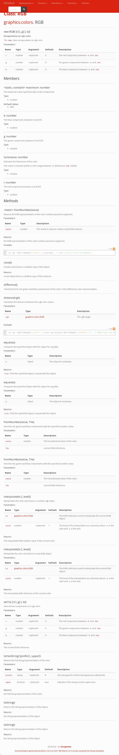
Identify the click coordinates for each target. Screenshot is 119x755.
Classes (42, 3)
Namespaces (26, 3)
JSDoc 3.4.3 (46, 751)
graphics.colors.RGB (34, 316)
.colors (26, 22)
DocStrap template (95, 751)
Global (85, 3)
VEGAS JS (9, 3)
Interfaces (57, 3)
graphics (12, 22)
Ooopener (66, 746)
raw (110, 249)
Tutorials (72, 3)
